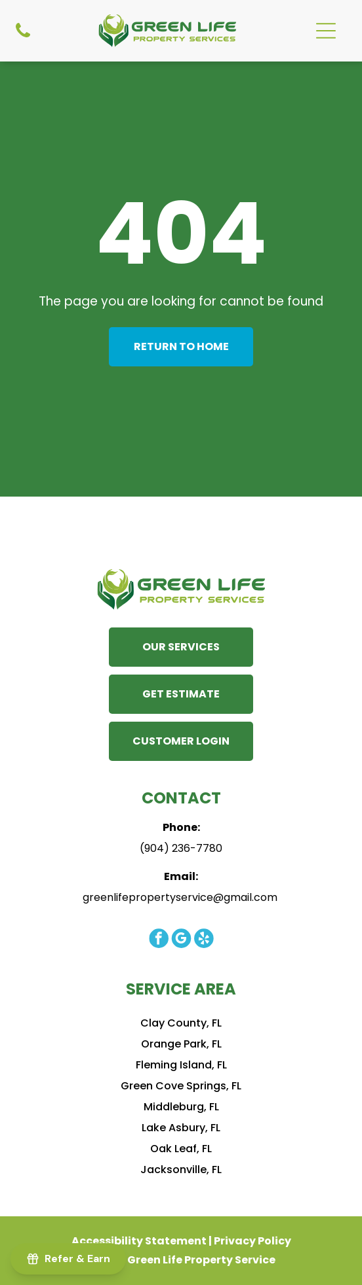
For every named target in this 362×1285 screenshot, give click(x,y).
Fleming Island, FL (181, 1064)
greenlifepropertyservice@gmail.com (180, 897)
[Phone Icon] (22, 31)
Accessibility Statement (139, 1240)
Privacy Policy (252, 1240)
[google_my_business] (180, 939)
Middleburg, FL (181, 1106)
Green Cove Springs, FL (181, 1085)
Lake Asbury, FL (181, 1127)
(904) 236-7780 (181, 848)
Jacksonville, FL (181, 1169)
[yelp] (202, 939)
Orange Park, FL (181, 1043)
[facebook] (158, 939)
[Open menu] (326, 31)
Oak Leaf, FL (181, 1148)
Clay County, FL (181, 1022)
